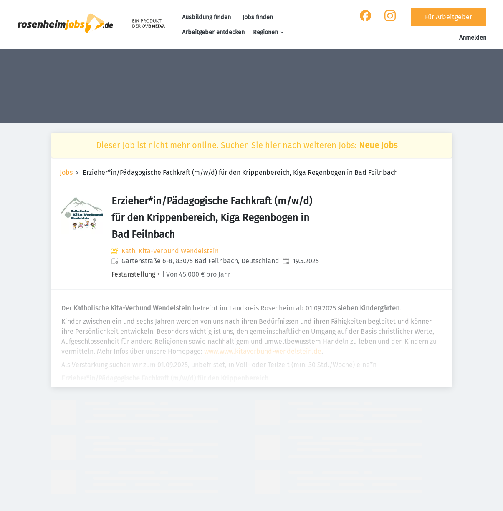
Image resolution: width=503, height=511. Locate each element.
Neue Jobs (378, 145)
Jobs (66, 172)
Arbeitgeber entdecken (213, 32)
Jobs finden (258, 17)
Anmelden (472, 37)
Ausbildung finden (206, 17)
